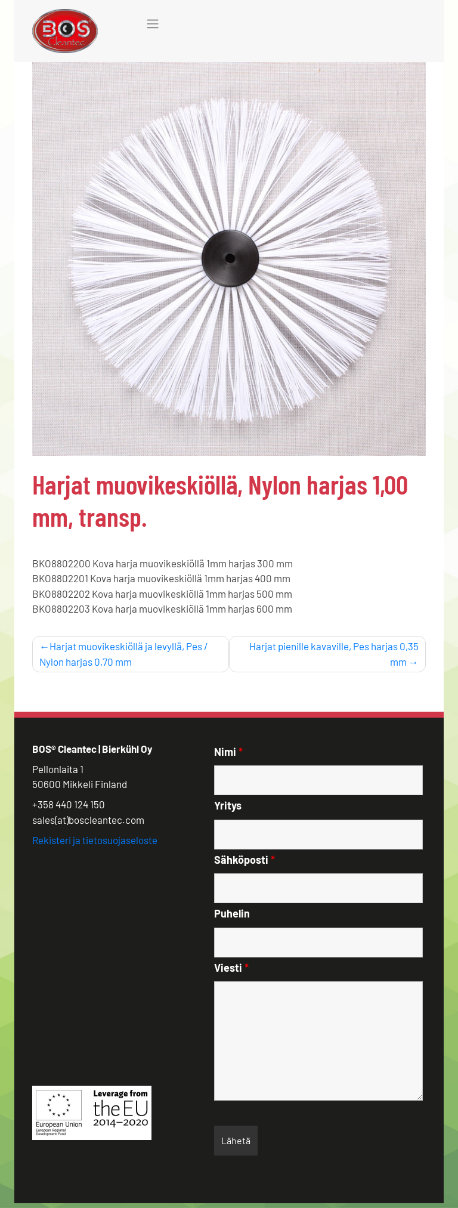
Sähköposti (244, 860)
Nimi (228, 752)
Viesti (231, 968)
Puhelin (232, 913)
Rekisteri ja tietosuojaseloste (94, 840)
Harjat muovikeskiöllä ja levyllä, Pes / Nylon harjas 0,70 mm (123, 654)
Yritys (228, 805)
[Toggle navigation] (152, 24)
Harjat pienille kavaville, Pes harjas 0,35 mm (334, 654)
